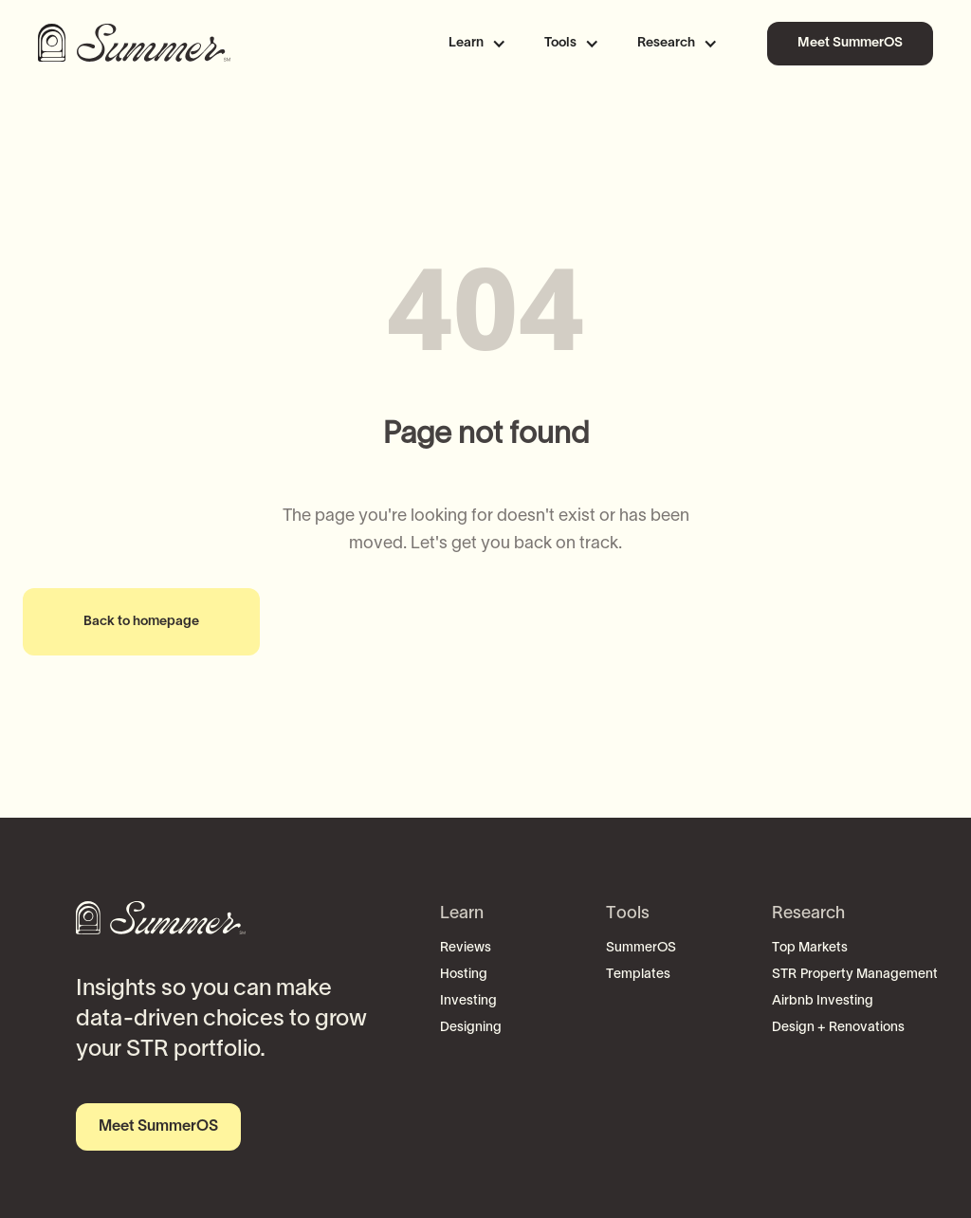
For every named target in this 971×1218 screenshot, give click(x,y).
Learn (462, 914)
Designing (471, 1028)
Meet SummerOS (850, 43)
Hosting (463, 975)
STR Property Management (855, 975)
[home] (137, 44)
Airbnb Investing (822, 1001)
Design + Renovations (838, 1028)
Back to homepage (141, 622)
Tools (628, 914)
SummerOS (641, 948)
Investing (468, 1001)
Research (808, 914)
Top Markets (810, 948)
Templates (638, 975)
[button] (485, 43)
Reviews (465, 948)
